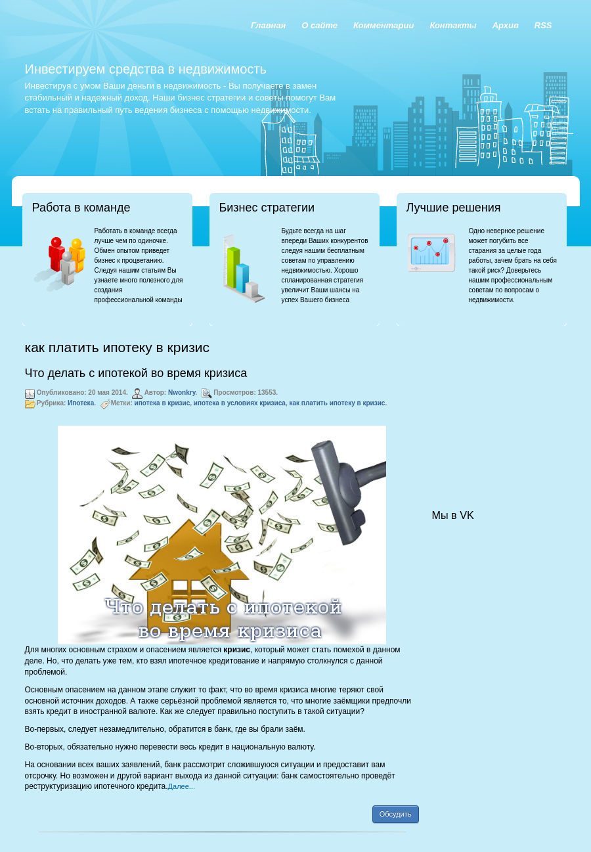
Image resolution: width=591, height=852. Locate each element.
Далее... (181, 786)
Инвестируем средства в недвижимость (146, 69)
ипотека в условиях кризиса (240, 403)
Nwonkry (182, 392)
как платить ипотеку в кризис (337, 403)
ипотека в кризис (162, 403)
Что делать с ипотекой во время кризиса (136, 373)
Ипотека (81, 403)
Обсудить (396, 814)
